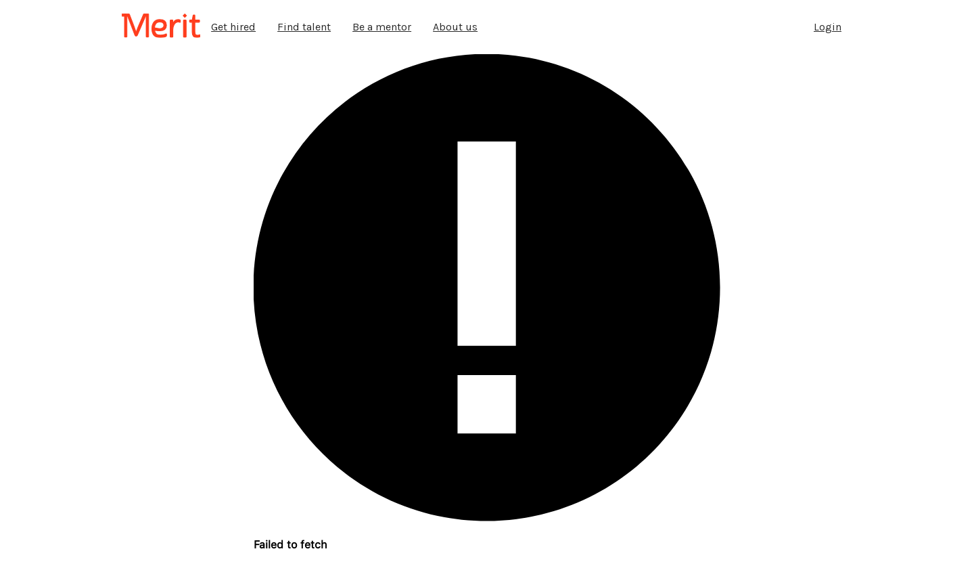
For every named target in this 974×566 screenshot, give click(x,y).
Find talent (304, 26)
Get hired (233, 26)
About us (455, 26)
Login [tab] (827, 26)
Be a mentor (381, 26)
